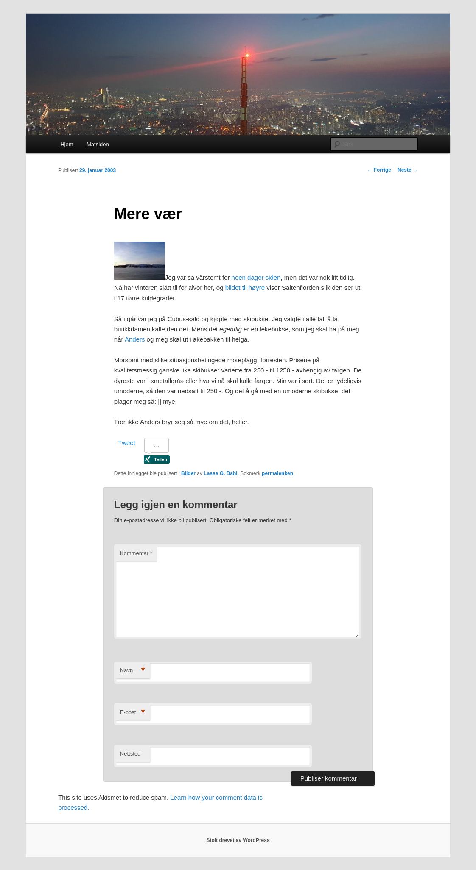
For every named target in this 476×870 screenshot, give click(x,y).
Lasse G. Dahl (220, 473)
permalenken (277, 473)
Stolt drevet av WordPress (237, 840)
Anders (135, 339)
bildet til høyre (245, 287)
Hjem (66, 144)
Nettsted (130, 753)
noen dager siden (256, 277)
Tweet (126, 442)
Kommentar (136, 553)
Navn (132, 670)
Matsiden (98, 144)
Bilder (188, 473)
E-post (132, 712)
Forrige (379, 170)
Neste (408, 170)
